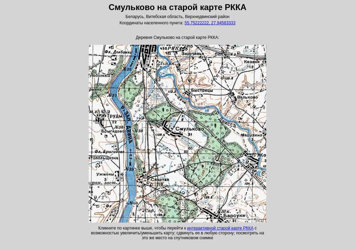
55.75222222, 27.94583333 (209, 22)
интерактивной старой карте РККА (220, 228)
